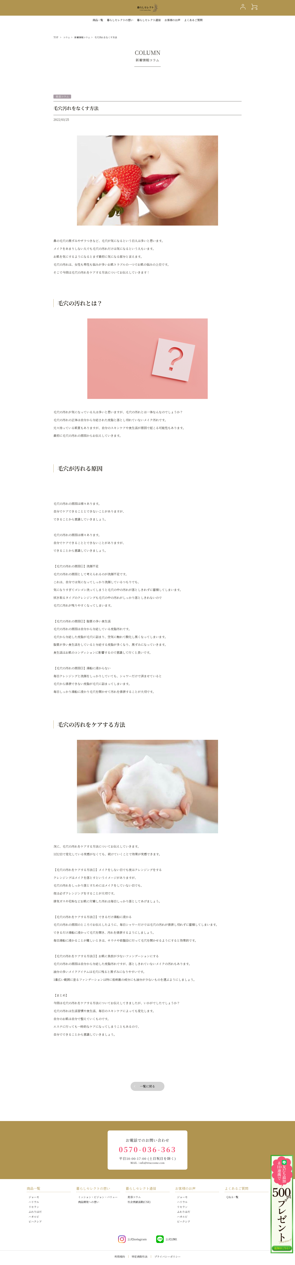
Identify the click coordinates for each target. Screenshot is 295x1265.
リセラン (34, 1207)
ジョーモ (34, 1197)
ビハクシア (35, 1221)
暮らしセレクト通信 (149, 20)
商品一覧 (98, 20)
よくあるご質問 (193, 20)
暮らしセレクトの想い (93, 1188)
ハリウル (34, 1202)
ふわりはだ (35, 1212)
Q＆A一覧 (232, 1197)
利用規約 (119, 1256)
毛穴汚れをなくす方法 (105, 37)
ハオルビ (34, 1216)
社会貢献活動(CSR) (139, 1202)
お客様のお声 (172, 20)
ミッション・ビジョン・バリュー (98, 1197)
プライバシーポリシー (167, 1256)
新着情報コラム (82, 37)
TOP (55, 37)
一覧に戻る (147, 1086)
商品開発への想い (88, 1202)
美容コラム (134, 1197)
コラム (66, 37)
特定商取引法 (140, 1256)
